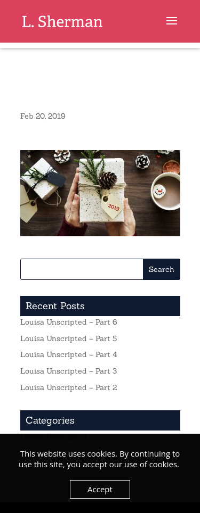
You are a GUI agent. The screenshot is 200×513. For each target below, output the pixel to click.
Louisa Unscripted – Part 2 (68, 387)
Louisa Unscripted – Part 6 (68, 322)
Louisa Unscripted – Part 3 (68, 371)
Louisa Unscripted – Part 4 (68, 354)
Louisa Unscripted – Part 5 (68, 338)
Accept (100, 489)
